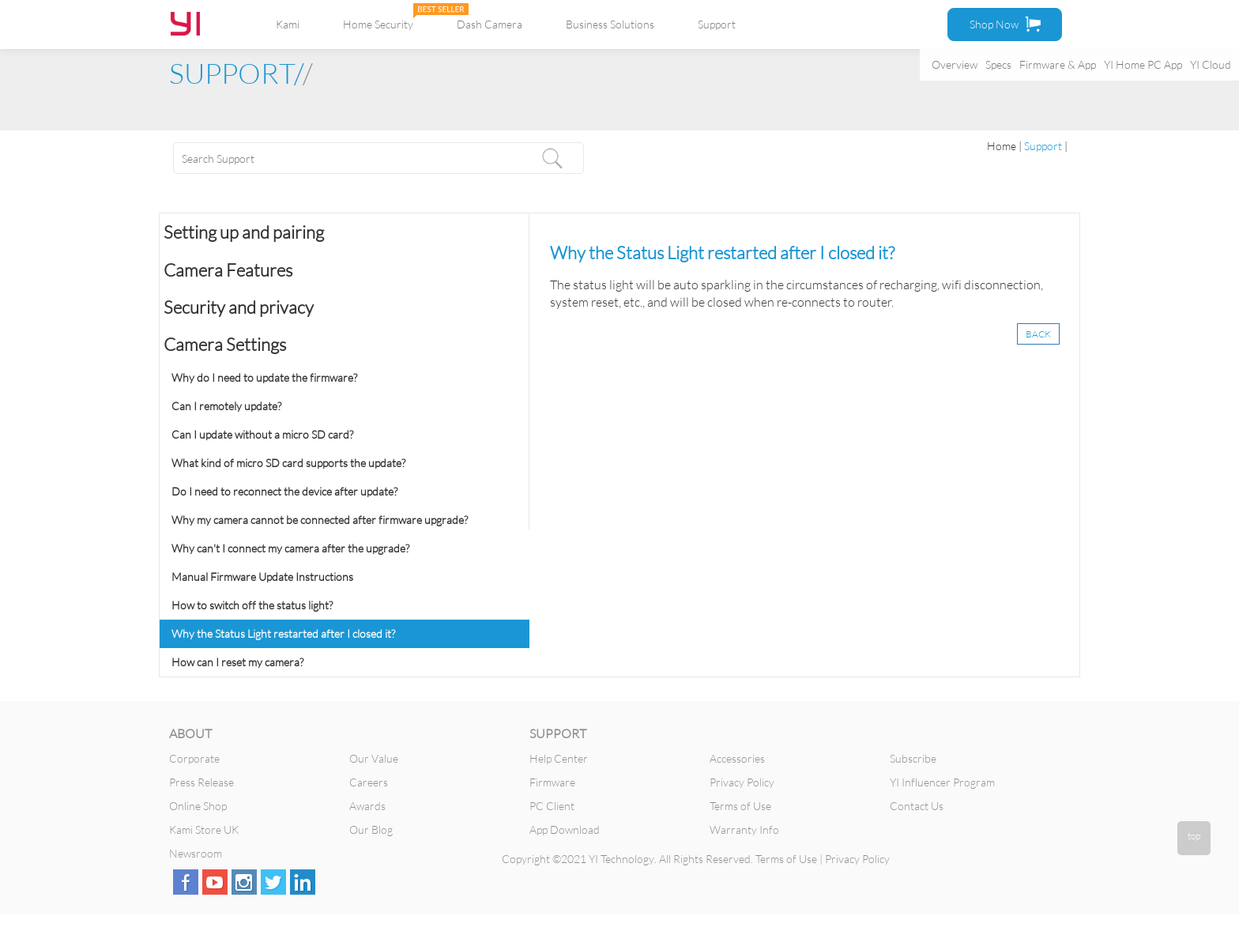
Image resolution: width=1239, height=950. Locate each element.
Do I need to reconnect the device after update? (284, 491)
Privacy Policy (742, 782)
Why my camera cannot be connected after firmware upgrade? (319, 519)
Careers (368, 782)
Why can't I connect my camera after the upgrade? (290, 548)
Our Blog (371, 829)
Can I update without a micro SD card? (262, 434)
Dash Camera (489, 24)
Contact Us (916, 805)
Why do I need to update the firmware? (264, 377)
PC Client (551, 805)
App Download (564, 829)
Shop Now (1005, 24)
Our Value (373, 758)
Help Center (558, 758)
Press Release (201, 782)
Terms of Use (740, 805)
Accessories (737, 758)
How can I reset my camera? (237, 662)
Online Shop (198, 805)
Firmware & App (1057, 64)
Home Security (378, 24)
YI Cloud (1210, 64)
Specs (998, 64)
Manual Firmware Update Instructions (262, 576)
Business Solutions (610, 24)
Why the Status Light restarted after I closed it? (283, 633)
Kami (287, 24)
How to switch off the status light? (252, 605)
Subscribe (913, 758)
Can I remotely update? (226, 406)
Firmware (552, 782)
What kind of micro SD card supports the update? (288, 462)
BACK (1038, 334)
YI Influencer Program (942, 782)
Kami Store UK (204, 829)
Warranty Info (744, 829)
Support (717, 24)
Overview (954, 64)
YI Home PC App (1143, 64)
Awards (367, 805)
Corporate (194, 758)
